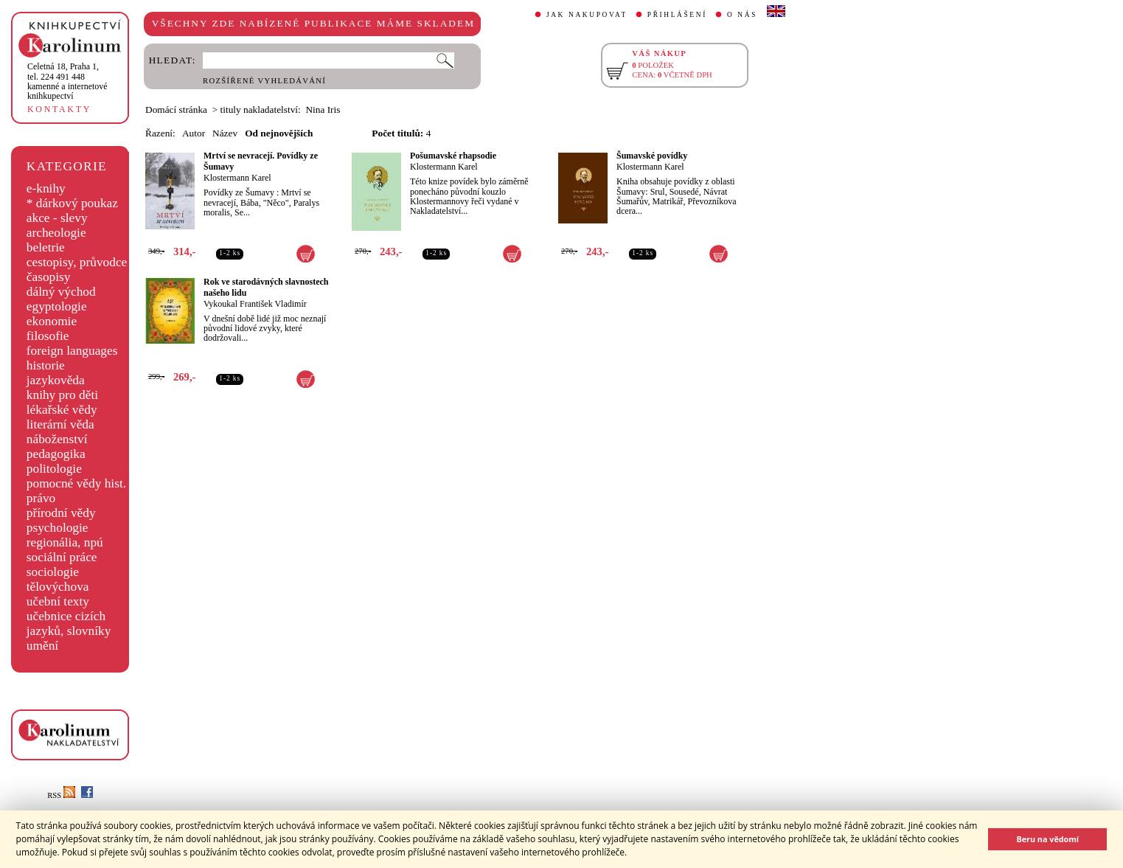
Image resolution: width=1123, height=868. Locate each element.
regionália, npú (65, 542)
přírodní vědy (61, 513)
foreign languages (72, 351)
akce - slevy (57, 218)
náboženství (57, 439)
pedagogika (56, 454)
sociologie (53, 572)
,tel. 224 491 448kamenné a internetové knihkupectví (67, 81)
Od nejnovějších (279, 133)
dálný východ (61, 292)
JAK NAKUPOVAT (586, 14)
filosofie (48, 336)
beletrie (46, 247)
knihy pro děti (62, 395)
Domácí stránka (176, 109)
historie (46, 365)
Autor (193, 133)
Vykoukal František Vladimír (255, 304)
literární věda (60, 424)
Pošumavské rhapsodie (453, 155)
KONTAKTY (59, 109)
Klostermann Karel (237, 178)
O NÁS (742, 14)
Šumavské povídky (651, 155)
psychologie (57, 528)
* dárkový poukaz (72, 203)
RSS (61, 795)
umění (42, 646)
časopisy (49, 277)
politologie (54, 469)
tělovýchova (58, 587)
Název (224, 133)
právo (41, 498)
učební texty (58, 601)
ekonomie (52, 321)
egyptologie (57, 306)
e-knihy (46, 188)
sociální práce (62, 557)
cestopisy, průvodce (77, 262)
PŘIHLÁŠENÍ (677, 14)
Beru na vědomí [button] (1047, 838)
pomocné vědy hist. (76, 483)
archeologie (56, 233)
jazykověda (56, 380)
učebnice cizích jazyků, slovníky (69, 623)
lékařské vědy (62, 410)
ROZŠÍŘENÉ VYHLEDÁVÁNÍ (264, 81)
